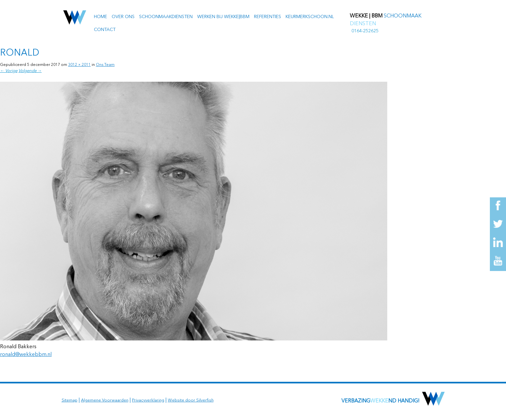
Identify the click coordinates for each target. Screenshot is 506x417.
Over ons (123, 17)
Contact (105, 29)
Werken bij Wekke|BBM (223, 17)
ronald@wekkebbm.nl (26, 354)
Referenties (267, 17)
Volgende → (30, 71)
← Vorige (8, 71)
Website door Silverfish (191, 400)
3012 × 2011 (79, 65)
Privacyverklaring (148, 400)
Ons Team (105, 65)
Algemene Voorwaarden (104, 400)
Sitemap (69, 400)
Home (100, 17)
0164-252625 (365, 31)
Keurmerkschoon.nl (310, 17)
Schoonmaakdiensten (166, 17)
